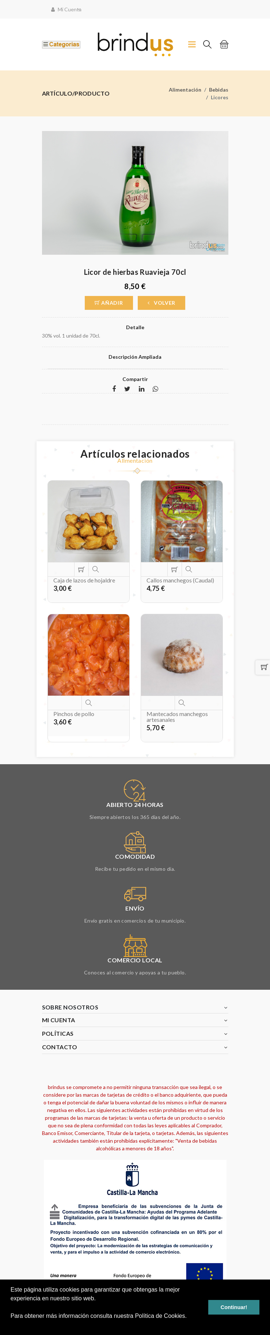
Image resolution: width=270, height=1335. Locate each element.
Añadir (109, 303)
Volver (162, 303)
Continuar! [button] (234, 1307)
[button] (12, 1325)
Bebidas (218, 89)
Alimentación (185, 89)
